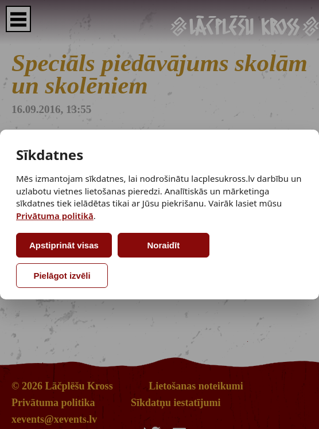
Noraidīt (163, 245)
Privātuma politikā (55, 215)
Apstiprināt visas (64, 245)
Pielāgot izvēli (61, 275)
